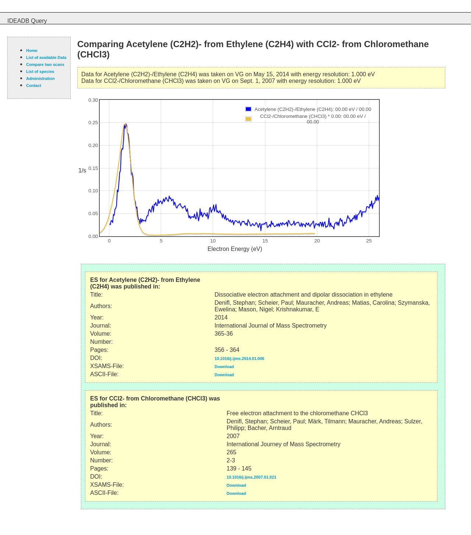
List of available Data (46, 57)
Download (224, 366)
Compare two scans (45, 64)
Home (32, 50)
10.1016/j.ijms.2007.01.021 (251, 477)
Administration (40, 78)
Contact (33, 85)
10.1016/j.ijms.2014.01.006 (239, 358)
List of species (40, 71)
